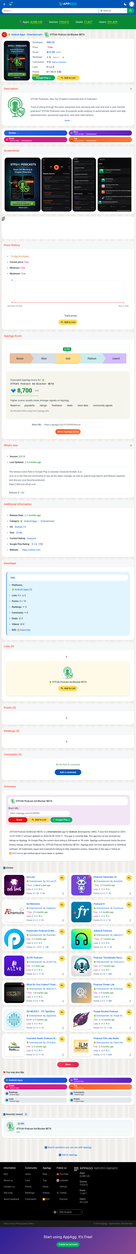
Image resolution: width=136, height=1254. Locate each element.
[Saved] (10, 4)
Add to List (69, 78)
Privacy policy (21, 1223)
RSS (46, 1198)
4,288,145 (36, 22)
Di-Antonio (118, 988)
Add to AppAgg (68, 1154)
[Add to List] (62, 877)
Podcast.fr (99, 903)
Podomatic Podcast (55, 935)
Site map (8, 1192)
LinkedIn (62, 1180)
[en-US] (70, 1211)
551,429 (112, 22)
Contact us (9, 1186)
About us (8, 1180)
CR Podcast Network (55, 1042)
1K (108, 893)
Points (28, 1186)
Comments (30, 1198)
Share (17, 819)
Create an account (68, 1244)
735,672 (64, 22)
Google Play (42, 78)
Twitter (62, 1192)
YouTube (62, 1173)
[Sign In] (131, 4)
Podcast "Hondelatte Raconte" (109, 957)
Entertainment (34, 881)
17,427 (88, 22)
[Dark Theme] (125, 4)
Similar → (12, 133)
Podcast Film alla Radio (106, 1038)
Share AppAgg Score (68, 431)
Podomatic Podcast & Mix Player (42, 930)
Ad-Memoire (33, 903)
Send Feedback (11, 1198)
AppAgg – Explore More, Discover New (116, 1223)
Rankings (29, 1192)
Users (28, 1173)
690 (109, 1054)
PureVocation (120, 908)
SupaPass (50, 908)
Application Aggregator (106, 1167)
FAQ (6, 1173)
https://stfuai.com (29, 549)
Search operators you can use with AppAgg (68, 1147)
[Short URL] (73, 424)
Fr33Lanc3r (119, 961)
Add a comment (59, 62)
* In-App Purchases (20, 256)
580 (109, 974)
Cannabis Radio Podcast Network (42, 1038)
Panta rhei (118, 1042)
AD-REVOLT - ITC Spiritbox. (41, 1011)
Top (45, 1180)
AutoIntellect (119, 881)
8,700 (54, 52)
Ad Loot (31, 876)
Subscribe (23, 629)
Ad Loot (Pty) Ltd (54, 881)
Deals (45, 1186)
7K (109, 947)
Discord (62, 1198)
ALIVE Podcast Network (57, 961)
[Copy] (131, 89)
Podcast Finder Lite (104, 984)
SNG (12, 577)
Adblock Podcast (103, 930)
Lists (27, 1180)
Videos (46, 1192)
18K (45, 947)
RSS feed (15, 853)
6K (109, 1027)
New (45, 1173)
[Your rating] (58, 57)
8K (41, 1000)
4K (42, 893)
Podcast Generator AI (105, 876)
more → (67, 1064)
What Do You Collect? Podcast (42, 984)
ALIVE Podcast (34, 957)
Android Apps (20, 589)
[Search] (50, 10)
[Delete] (26, 1114)
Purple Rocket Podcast (106, 1011)
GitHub (62, 1186)
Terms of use (9, 1223)
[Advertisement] (68, 228)
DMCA (31, 1223)
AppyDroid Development (57, 1015)
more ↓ (68, 120)
